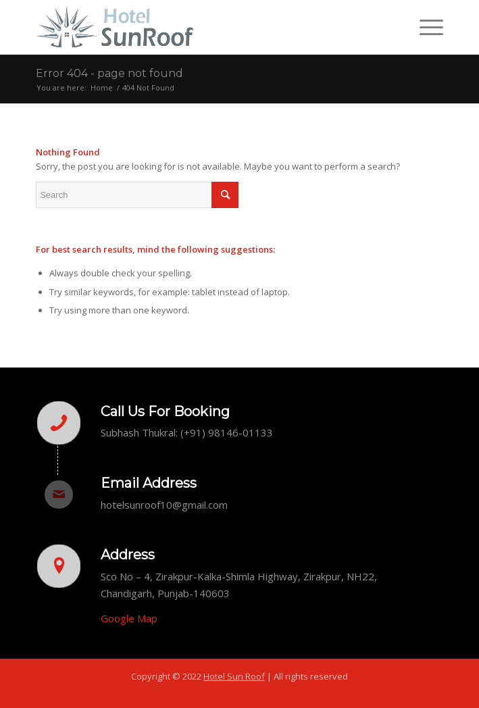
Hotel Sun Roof (234, 676)
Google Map (129, 618)
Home (102, 87)
